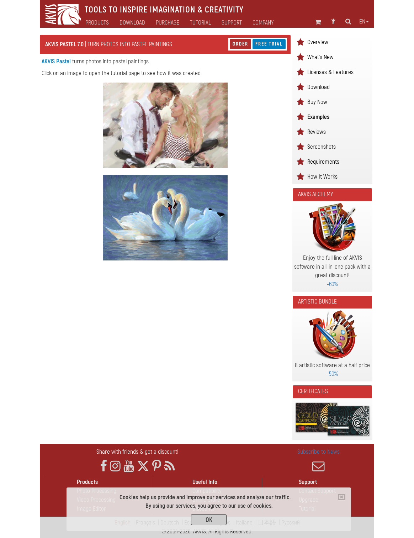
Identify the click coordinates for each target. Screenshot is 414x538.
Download (132, 22)
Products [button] (97, 22)
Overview (317, 42)
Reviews (316, 132)
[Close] (341, 497)
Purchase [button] (167, 22)
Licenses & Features (330, 72)
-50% (332, 374)
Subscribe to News (318, 460)
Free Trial (269, 44)
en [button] (364, 21)
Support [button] (232, 22)
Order (240, 44)
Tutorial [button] (200, 22)
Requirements (323, 161)
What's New (320, 57)
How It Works (322, 176)
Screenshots (321, 147)
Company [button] (263, 22)
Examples (318, 117)
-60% (332, 284)
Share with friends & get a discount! (137, 451)
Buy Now (317, 102)
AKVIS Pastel (56, 61)
